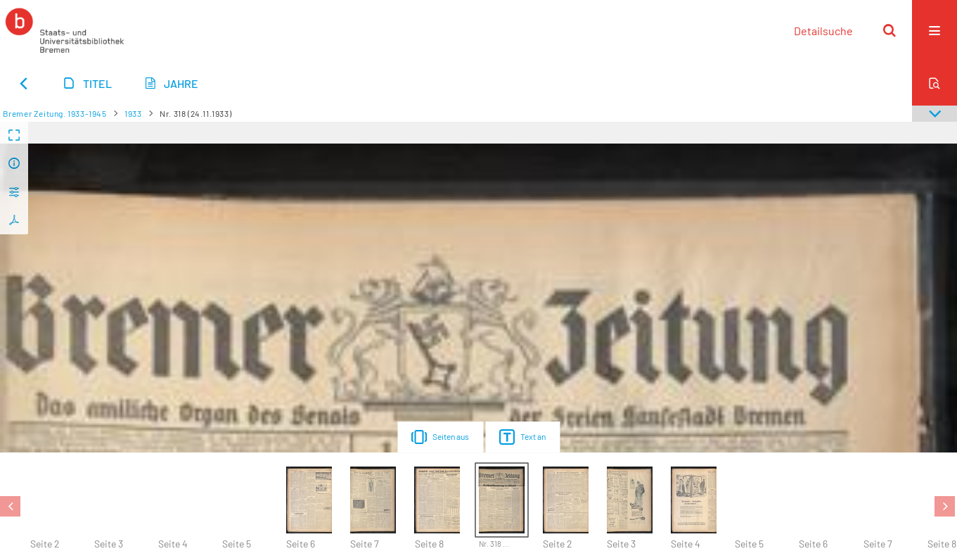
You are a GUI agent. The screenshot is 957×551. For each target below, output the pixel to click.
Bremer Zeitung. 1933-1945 (55, 113)
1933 (132, 113)
